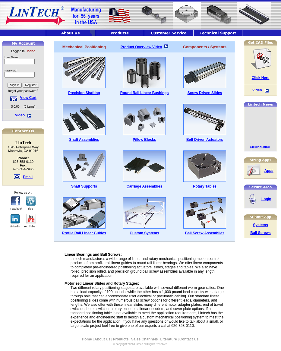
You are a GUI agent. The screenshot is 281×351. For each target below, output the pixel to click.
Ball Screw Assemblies (204, 233)
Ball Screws (260, 233)
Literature (168, 339)
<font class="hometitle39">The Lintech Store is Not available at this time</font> (23, 75)
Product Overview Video (141, 47)
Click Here (261, 78)
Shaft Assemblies (84, 140)
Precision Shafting (84, 93)
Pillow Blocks (144, 140)
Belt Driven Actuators (204, 140)
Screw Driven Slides (205, 93)
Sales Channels (144, 339)
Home (87, 339)
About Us (102, 339)
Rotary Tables (204, 186)
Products (121, 339)
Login (266, 199)
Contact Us (188, 339)
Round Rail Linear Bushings (144, 93)
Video (20, 115)
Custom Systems (144, 233)
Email (28, 177)
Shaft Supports (84, 186)
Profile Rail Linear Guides (84, 233)
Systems (260, 225)
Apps (268, 171)
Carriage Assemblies (144, 186)
